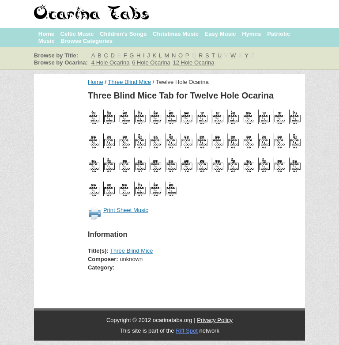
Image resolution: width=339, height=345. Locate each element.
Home (46, 33)
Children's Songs (123, 33)
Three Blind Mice (129, 82)
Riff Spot (187, 330)
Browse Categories (86, 41)
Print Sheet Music (125, 210)
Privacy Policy (215, 320)
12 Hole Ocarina (193, 62)
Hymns (251, 33)
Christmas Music (176, 33)
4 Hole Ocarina (110, 62)
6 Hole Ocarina (151, 62)
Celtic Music (77, 33)
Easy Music (220, 33)
